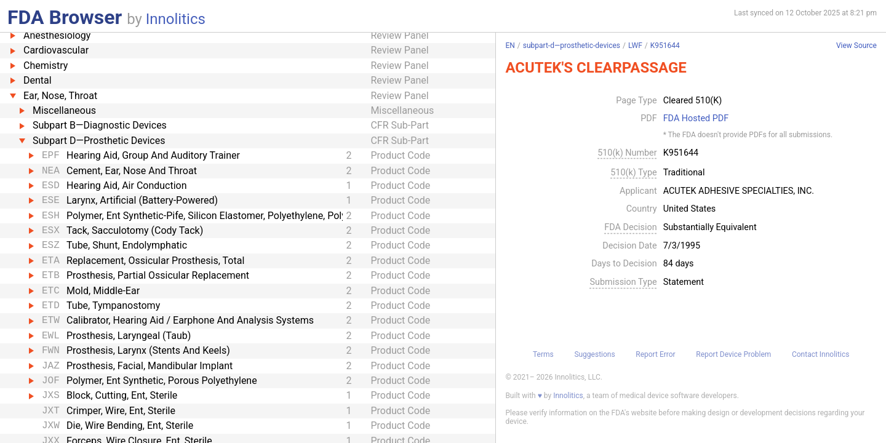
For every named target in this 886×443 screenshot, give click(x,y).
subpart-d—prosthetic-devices (571, 45)
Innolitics (176, 19)
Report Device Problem (733, 354)
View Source (856, 46)
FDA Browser (64, 17)
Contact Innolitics (820, 354)
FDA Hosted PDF (696, 119)
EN (509, 45)
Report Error (655, 354)
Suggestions (594, 354)
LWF (635, 45)
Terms (543, 354)
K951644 (665, 45)
